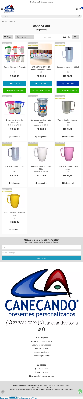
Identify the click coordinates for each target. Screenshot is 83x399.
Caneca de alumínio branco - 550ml (41, 167)
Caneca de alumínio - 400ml (14, 166)
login (41, 2)
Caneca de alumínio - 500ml (67, 67)
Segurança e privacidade (41, 345)
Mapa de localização (41, 352)
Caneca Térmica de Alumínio (14, 67)
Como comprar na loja (41, 356)
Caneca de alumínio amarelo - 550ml (14, 214)
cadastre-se (49, 2)
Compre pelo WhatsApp (14, 90)
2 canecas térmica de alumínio (14, 121)
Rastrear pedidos (41, 348)
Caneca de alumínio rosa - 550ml (67, 167)
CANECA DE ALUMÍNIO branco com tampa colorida (41, 68)
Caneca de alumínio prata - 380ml (67, 121)
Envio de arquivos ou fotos (41, 341)
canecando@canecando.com (41, 376)
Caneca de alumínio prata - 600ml (41, 121)
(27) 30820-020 (41, 372)
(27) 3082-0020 (41, 369)
